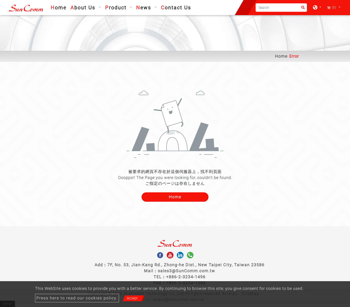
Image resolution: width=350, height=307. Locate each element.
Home (59, 7)
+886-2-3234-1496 (186, 276)
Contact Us (176, 7)
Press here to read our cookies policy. (77, 298)
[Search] (281, 7)
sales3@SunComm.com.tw (186, 270)
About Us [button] (84, 7)
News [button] (144, 7)
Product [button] (116, 7)
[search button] (301, 9)
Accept (132, 298)
